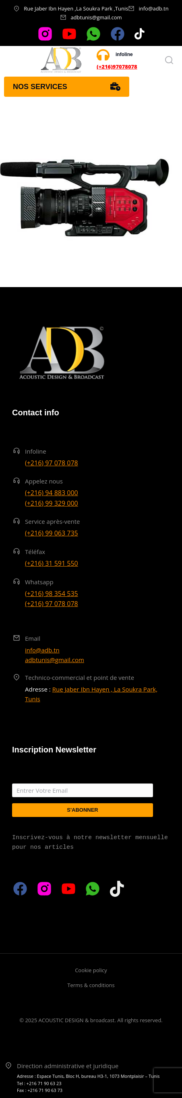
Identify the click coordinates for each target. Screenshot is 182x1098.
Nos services (66, 87)
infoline (124, 54)
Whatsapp (39, 582)
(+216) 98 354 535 (51, 593)
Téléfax (35, 552)
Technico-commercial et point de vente (79, 677)
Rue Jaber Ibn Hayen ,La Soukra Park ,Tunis (76, 8)
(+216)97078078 (117, 66)
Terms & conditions (90, 985)
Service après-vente (52, 521)
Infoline (35, 451)
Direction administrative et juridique (67, 1066)
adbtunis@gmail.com (96, 17)
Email (32, 638)
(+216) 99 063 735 (51, 533)
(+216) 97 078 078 (51, 462)
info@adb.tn (153, 8)
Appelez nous (44, 481)
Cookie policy (91, 970)
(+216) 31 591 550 (51, 563)
